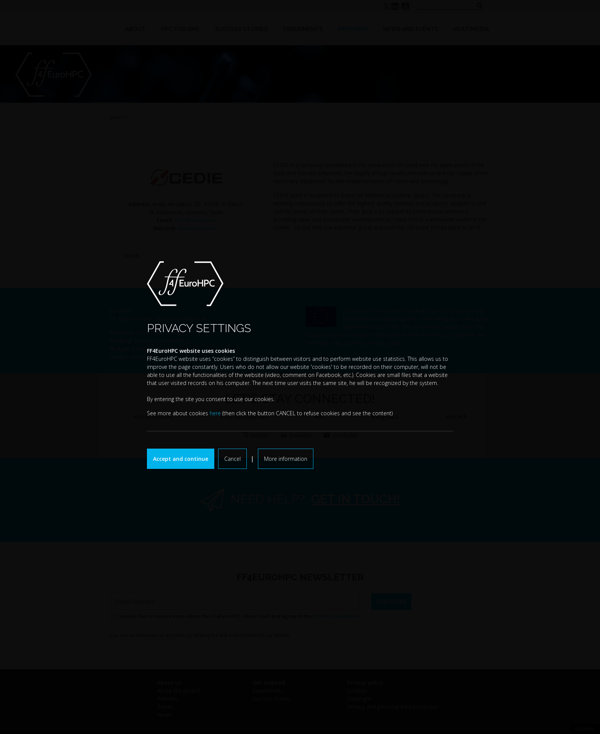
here (215, 413)
